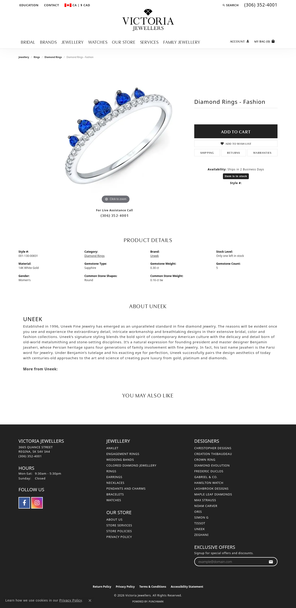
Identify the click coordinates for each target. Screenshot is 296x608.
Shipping (207, 152)
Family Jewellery (181, 42)
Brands (48, 42)
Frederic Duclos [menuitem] (208, 471)
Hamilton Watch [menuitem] (208, 483)
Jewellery (73, 42)
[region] (115, 135)
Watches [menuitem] (113, 500)
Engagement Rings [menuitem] (122, 454)
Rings (37, 57)
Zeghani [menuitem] (201, 535)
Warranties (262, 152)
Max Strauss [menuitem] (205, 500)
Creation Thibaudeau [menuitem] (213, 454)
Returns (233, 152)
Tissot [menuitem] (199, 523)
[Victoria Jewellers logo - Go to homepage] (148, 20)
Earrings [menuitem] (114, 477)
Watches (98, 42)
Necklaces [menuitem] (115, 483)
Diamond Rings (53, 57)
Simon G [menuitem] (201, 517)
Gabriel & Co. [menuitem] (206, 477)
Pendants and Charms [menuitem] (126, 488)
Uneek (154, 256)
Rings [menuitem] (111, 471)
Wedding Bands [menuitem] (120, 460)
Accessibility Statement (187, 587)
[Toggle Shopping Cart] (264, 40)
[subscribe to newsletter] (271, 562)
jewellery (23, 57)
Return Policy (102, 587)
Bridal (28, 42)
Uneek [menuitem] (199, 529)
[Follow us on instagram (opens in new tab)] (37, 503)
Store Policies (119, 531)
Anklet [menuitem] (112, 448)
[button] (28, 5)
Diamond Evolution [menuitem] (212, 465)
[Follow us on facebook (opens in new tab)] (24, 503)
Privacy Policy (119, 537)
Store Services (119, 525)
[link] (51, 5)
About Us (114, 519)
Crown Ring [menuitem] (205, 460)
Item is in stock (236, 176)
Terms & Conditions (152, 587)
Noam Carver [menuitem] (205, 506)
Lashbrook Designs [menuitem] (211, 488)
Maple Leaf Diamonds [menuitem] (213, 494)
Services (149, 42)
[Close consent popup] (90, 600)
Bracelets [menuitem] (115, 494)
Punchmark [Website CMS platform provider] (156, 601)
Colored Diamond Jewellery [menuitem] (131, 465)
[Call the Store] (30, 456)
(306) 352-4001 (114, 215)
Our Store (123, 42)
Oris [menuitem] (198, 512)
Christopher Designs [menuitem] (212, 448)
